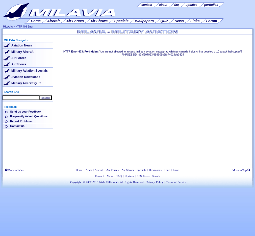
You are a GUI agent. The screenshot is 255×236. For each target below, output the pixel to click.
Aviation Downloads (25, 77)
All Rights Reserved (131, 181)
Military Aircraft (22, 52)
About (110, 175)
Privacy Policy (154, 181)
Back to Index (14, 170)
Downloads (155, 169)
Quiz (167, 169)
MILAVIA (8, 26)
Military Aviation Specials (29, 70)
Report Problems (21, 121)
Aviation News (21, 45)
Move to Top (241, 170)
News (89, 169)
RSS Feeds (143, 175)
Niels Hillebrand (108, 181)
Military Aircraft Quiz (26, 83)
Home (79, 169)
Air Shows (18, 64)
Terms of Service (176, 181)
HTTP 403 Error (24, 26)
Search (156, 175)
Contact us (17, 125)
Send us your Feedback (25, 111)
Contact (99, 175)
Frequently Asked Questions (29, 116)
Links (176, 169)
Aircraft (99, 169)
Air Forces (18, 58)
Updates (129, 175)
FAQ (119, 175)
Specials (141, 169)
